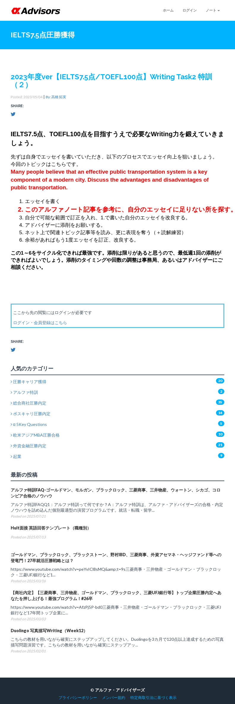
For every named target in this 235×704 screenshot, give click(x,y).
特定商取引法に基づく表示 (153, 697)
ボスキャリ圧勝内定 (30, 413)
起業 (16, 456)
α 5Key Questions (29, 424)
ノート (213, 10)
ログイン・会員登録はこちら (40, 322)
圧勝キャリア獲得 (28, 381)
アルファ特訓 (24, 392)
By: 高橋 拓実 (56, 97)
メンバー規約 (113, 697)
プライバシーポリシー (77, 697)
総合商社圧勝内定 (28, 402)
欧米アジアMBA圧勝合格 (35, 434)
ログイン (189, 10)
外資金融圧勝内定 (28, 445)
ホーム (168, 10)
